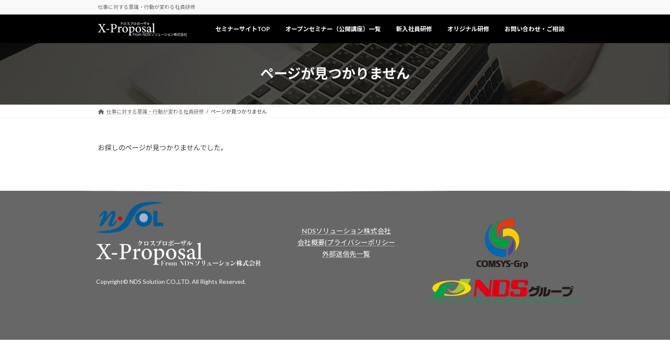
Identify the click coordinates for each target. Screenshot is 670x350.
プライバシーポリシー (361, 242)
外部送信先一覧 (346, 254)
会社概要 (311, 242)
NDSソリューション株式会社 (346, 231)
